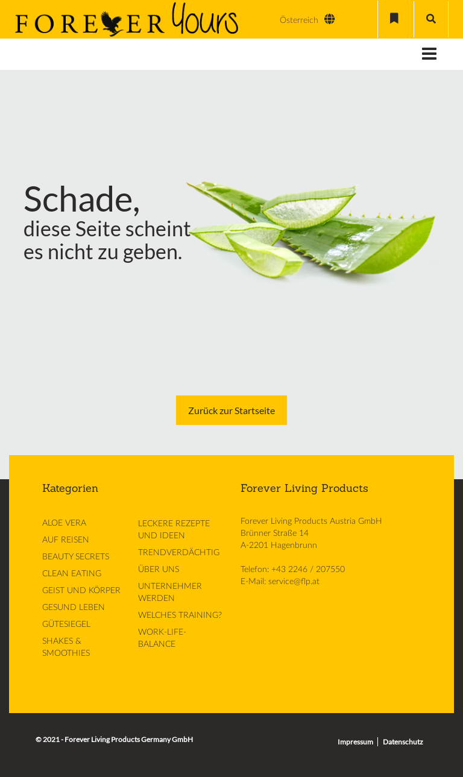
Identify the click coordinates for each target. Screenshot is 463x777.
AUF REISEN (65, 540)
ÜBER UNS (158, 569)
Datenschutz (403, 741)
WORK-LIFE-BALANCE (162, 638)
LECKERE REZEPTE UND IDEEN (174, 530)
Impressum (355, 741)
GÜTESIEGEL (66, 624)
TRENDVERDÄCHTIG (178, 553)
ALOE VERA (64, 523)
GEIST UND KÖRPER (81, 591)
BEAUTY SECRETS (75, 557)
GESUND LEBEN (73, 607)
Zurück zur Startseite (231, 410)
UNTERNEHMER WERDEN (170, 592)
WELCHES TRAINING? (180, 615)
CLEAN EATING (71, 574)
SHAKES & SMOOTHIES (66, 647)
